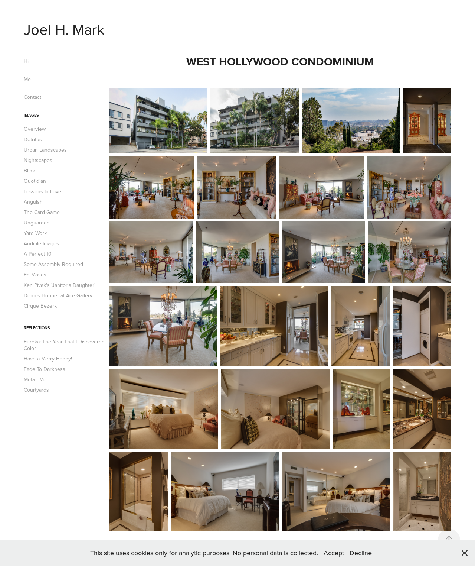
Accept (334, 552)
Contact (32, 97)
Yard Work (35, 233)
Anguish (33, 202)
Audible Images (41, 243)
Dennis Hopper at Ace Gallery (58, 295)
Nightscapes (38, 160)
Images (31, 115)
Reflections (37, 328)
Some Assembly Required (53, 264)
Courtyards (36, 390)
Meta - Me (35, 379)
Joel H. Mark (64, 29)
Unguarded (37, 222)
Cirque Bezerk (40, 306)
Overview (35, 129)
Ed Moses (35, 274)
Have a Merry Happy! (48, 358)
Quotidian (35, 181)
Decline (361, 552)
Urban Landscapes (45, 149)
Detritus (33, 139)
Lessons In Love (42, 191)
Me (27, 79)
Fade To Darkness (44, 369)
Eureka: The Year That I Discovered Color (64, 345)
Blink (29, 170)
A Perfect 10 (38, 254)
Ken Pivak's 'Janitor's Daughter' (59, 285)
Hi (26, 61)
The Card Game (42, 212)
